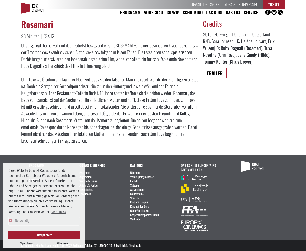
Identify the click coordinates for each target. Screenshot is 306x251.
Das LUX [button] (233, 12)
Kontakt (215, 4)
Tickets (273, 4)
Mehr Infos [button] (58, 212)
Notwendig (22, 220)
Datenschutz (231, 4)
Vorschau (153, 12)
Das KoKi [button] (214, 12)
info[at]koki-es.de (131, 245)
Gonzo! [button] (173, 12)
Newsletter (199, 4)
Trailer (215, 73)
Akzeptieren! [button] (44, 235)
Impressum (249, 4)
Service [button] (251, 12)
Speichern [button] (26, 243)
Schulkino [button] (193, 12)
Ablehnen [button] (62, 243)
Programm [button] (130, 12)
